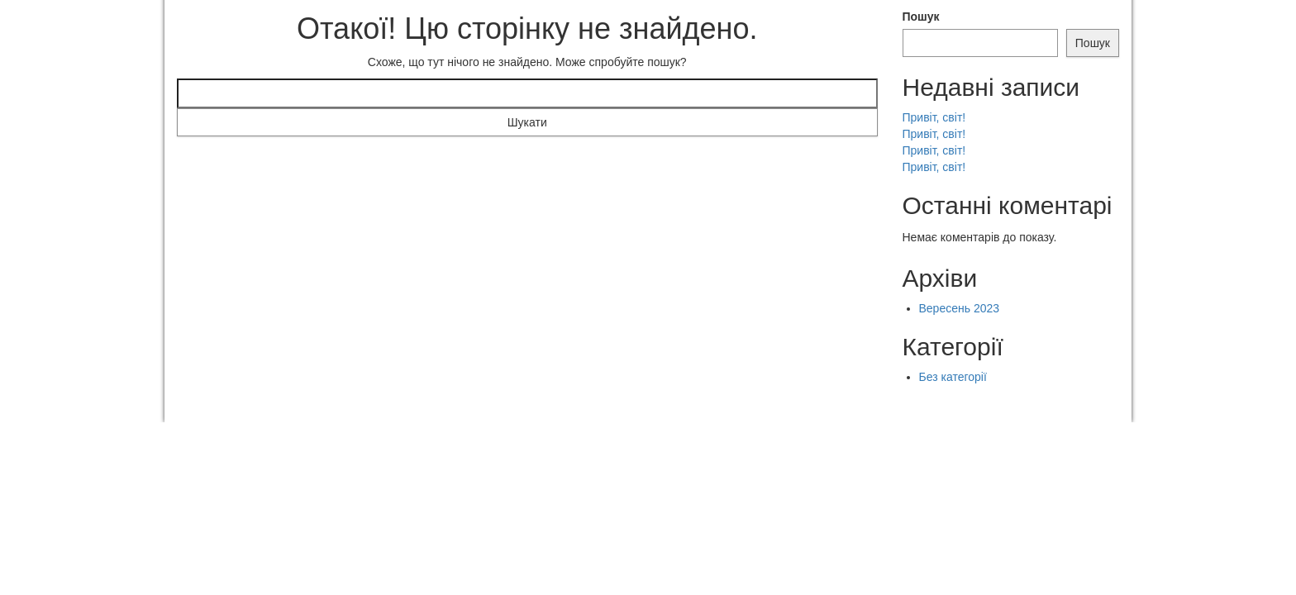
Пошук (921, 16)
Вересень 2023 (959, 308)
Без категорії (953, 376)
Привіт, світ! (934, 117)
